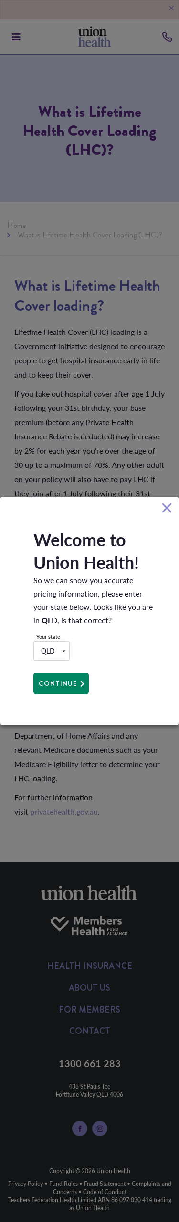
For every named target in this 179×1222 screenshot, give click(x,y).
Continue (58, 683)
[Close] (167, 508)
